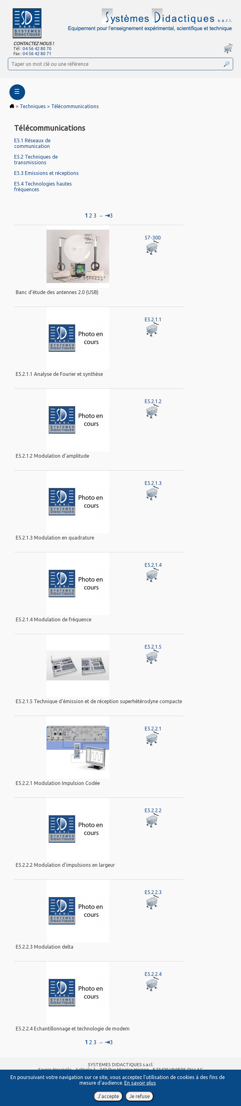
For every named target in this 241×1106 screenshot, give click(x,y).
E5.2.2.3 (153, 892)
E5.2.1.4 (153, 565)
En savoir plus (140, 1083)
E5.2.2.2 (153, 810)
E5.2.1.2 (153, 401)
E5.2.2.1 (153, 728)
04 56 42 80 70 (37, 48)
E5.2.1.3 (153, 483)
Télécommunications (75, 106)
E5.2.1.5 (153, 647)
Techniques (33, 106)
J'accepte (108, 1096)
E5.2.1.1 (153, 319)
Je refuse (139, 1096)
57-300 (153, 237)
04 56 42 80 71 (37, 53)
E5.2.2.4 (153, 974)
